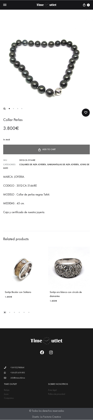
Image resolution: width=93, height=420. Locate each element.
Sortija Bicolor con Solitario (18, 292)
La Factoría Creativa (50, 417)
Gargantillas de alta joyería (63, 164)
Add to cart (47, 149)
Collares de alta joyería (32, 164)
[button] (4, 109)
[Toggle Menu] (4, 5)
